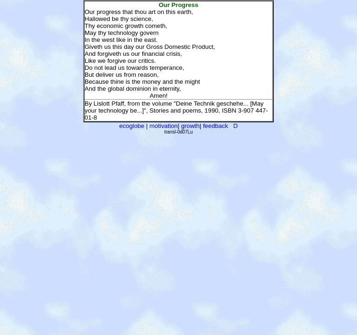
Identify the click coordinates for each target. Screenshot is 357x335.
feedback (215, 125)
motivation (164, 125)
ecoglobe (132, 125)
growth (190, 125)
